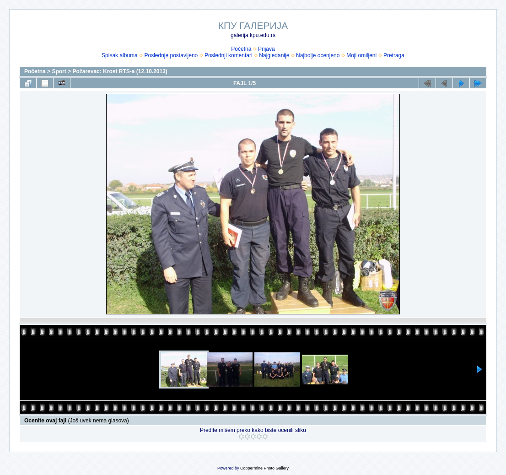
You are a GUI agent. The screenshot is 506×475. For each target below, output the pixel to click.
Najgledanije (274, 55)
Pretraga (393, 55)
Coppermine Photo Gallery (264, 468)
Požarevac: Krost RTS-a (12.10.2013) (119, 71)
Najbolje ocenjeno (317, 55)
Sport (59, 71)
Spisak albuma (120, 55)
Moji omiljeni (361, 55)
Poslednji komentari (229, 55)
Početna (241, 49)
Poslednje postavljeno (171, 55)
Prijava (266, 49)
